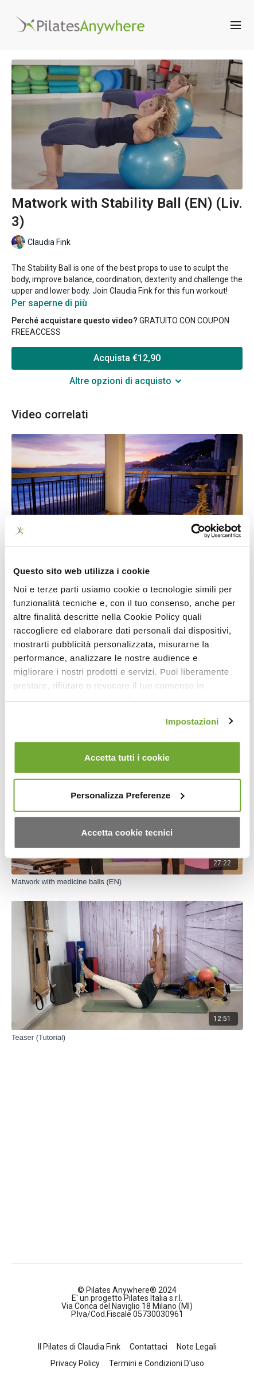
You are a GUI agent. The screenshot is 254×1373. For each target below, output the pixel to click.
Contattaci (148, 1346)
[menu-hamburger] (236, 25)
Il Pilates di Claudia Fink (79, 1346)
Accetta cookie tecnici (127, 832)
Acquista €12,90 (127, 358)
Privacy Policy (75, 1363)
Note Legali (197, 1346)
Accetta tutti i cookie (127, 757)
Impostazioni (192, 721)
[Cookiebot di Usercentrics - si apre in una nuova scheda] (190, 530)
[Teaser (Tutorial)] (127, 1037)
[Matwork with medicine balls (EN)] (127, 882)
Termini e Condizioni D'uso (156, 1363)
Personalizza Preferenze (127, 795)
